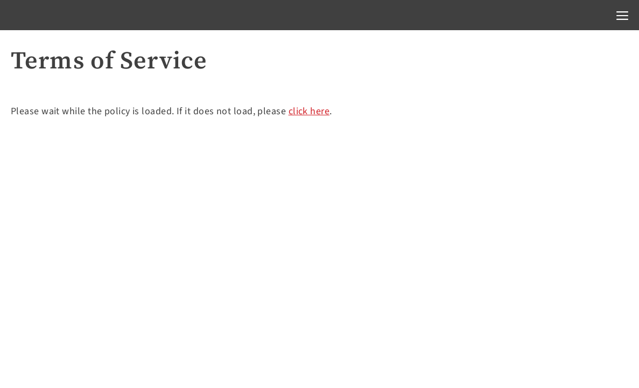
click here (309, 111)
